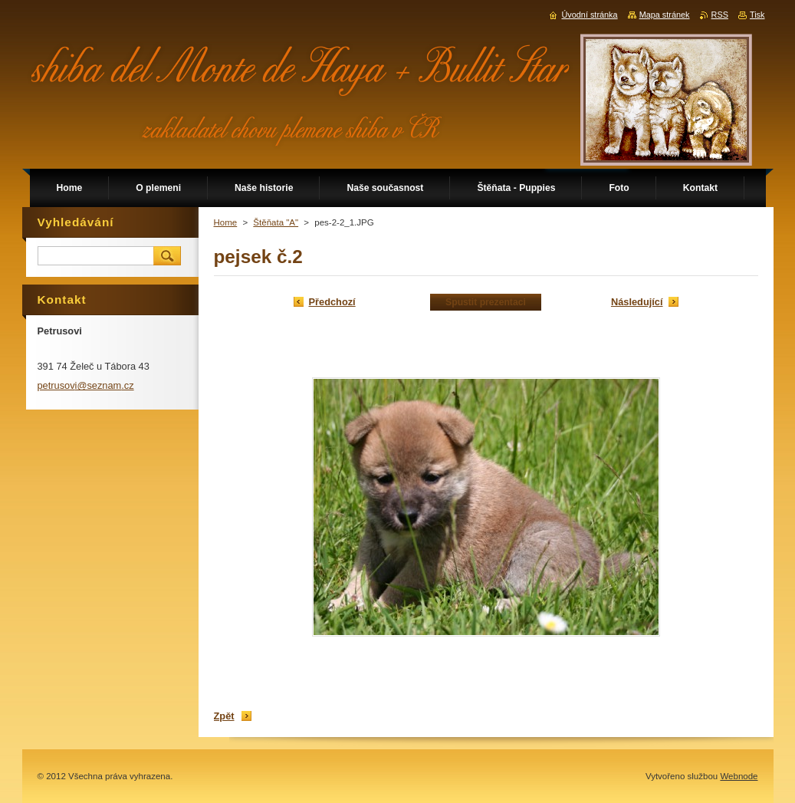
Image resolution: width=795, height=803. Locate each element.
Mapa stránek (664, 14)
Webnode (738, 776)
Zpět (224, 716)
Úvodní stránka (589, 14)
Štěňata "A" (275, 222)
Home (226, 222)
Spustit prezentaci (485, 302)
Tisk (757, 14)
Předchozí (332, 302)
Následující (637, 302)
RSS (719, 14)
